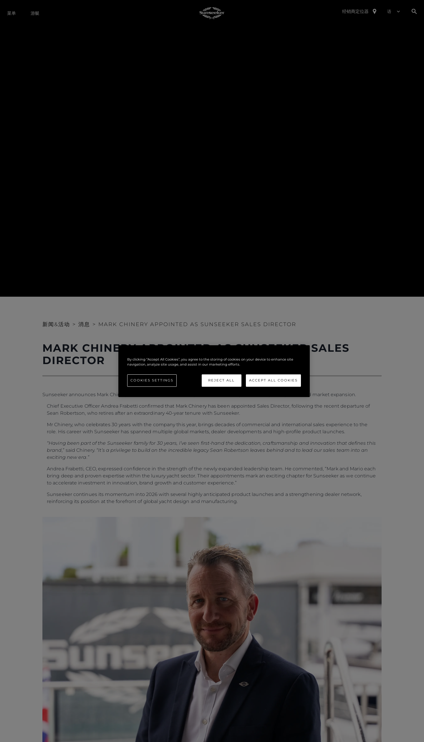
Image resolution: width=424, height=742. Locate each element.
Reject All (221, 380)
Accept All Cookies (273, 380)
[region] (214, 371)
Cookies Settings (151, 380)
